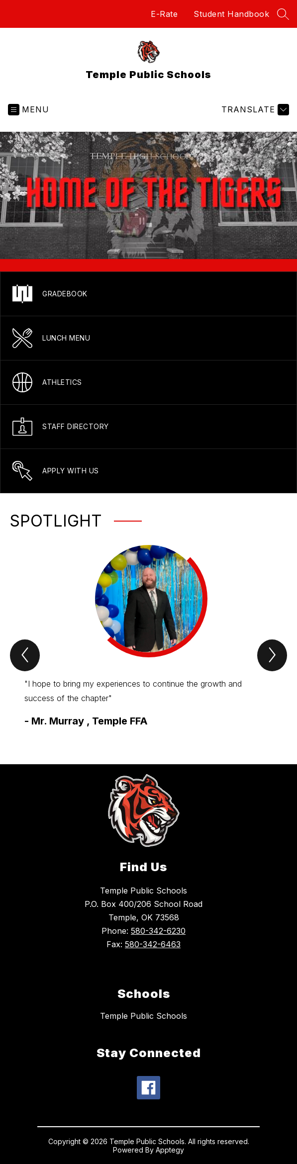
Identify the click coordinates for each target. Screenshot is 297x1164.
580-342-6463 (153, 944)
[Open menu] (28, 109)
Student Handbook (231, 14)
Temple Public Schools (143, 1016)
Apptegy (170, 1150)
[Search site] (283, 14)
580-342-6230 (158, 931)
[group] (149, 636)
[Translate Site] (254, 109)
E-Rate (164, 14)
